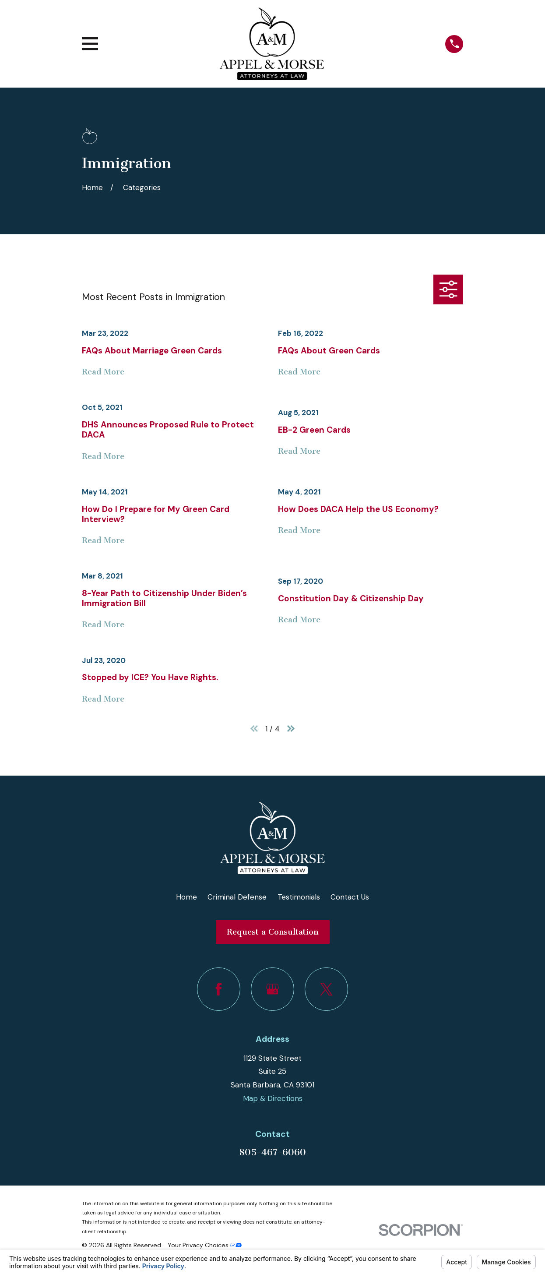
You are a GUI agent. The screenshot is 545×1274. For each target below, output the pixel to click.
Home (186, 897)
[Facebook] (218, 989)
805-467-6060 (272, 1152)
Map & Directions (272, 1098)
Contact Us (350, 897)
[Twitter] (326, 989)
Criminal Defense (237, 897)
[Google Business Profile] (272, 989)
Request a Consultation (272, 932)
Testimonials (299, 897)
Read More (103, 372)
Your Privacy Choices (205, 1245)
